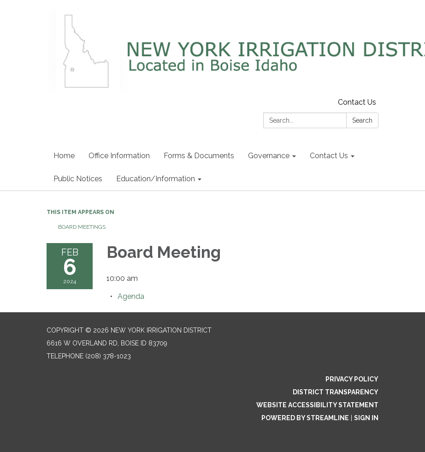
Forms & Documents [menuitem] (199, 155)
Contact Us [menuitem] (329, 155)
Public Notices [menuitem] (77, 178)
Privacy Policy (351, 379)
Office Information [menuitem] (119, 155)
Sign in (366, 418)
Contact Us (357, 102)
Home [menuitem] (64, 155)
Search (362, 120)
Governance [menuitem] (268, 155)
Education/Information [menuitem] (155, 178)
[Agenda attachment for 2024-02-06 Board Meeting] (131, 296)
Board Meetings (82, 227)
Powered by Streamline (305, 418)
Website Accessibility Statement (317, 405)
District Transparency (335, 392)
